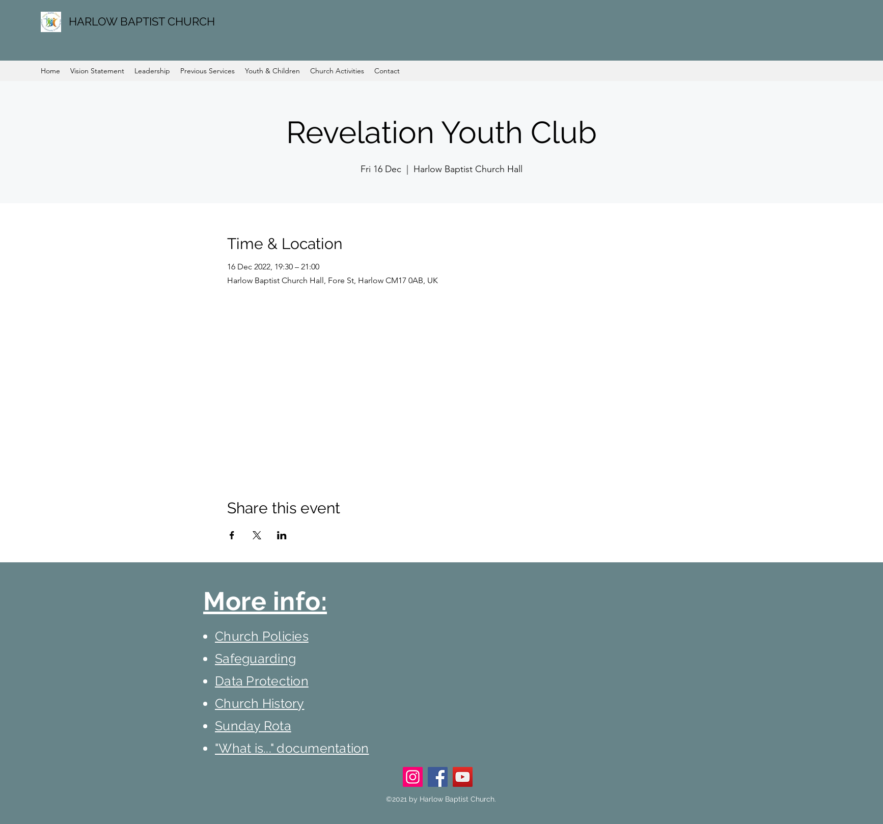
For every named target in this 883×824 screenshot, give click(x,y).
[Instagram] (413, 777)
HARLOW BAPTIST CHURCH (142, 21)
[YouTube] (463, 777)
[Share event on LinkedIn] (282, 535)
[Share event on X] (257, 535)
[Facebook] (438, 777)
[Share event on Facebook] (232, 535)
